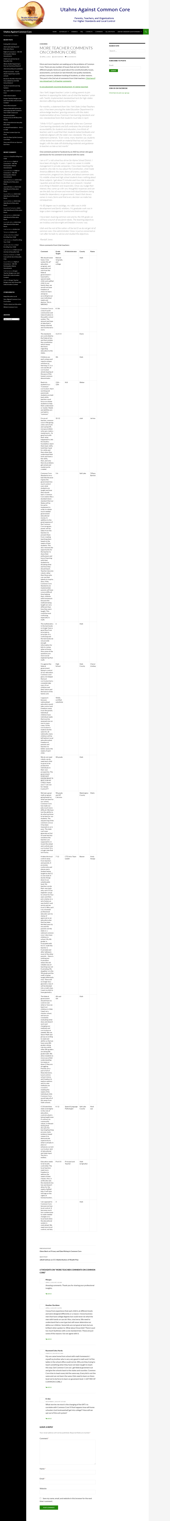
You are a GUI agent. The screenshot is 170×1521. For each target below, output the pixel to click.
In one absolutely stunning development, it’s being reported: (64, 87)
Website (43, 1488)
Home (55, 31)
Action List (63, 31)
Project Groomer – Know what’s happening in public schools (12, 74)
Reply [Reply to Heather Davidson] (50, 1339)
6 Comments (71, 57)
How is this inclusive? (10, 105)
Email (42, 1478)
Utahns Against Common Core (18, 31)
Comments (99, 31)
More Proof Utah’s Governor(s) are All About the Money (13, 118)
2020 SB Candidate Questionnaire (129, 31)
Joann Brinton (8, 187)
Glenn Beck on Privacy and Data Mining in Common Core (68, 1249)
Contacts (89, 31)
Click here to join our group (119, 93)
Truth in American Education (12, 304)
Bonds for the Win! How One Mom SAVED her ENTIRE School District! (12, 81)
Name (43, 1469)
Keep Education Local (10, 296)
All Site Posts (110, 31)
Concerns (43, 44)
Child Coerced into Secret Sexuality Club (12, 257)
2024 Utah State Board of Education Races (13, 182)
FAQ (81, 31)
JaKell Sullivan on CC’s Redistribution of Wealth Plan (68, 1258)
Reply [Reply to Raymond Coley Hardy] (50, 1387)
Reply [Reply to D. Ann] (50, 1418)
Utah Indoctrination (10, 96)
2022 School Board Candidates (13, 69)
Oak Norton (58, 57)
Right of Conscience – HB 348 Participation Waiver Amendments (13, 54)
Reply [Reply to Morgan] (50, 1294)
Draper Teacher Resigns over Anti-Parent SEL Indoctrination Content (13, 101)
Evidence (74, 31)
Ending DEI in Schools (10, 44)
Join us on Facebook (118, 88)
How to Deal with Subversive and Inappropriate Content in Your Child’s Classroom (13, 110)
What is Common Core (10, 307)
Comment (44, 1438)
